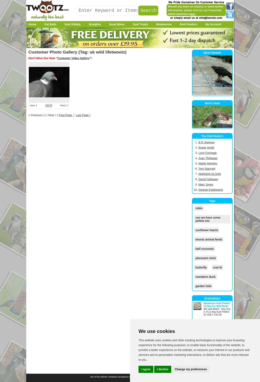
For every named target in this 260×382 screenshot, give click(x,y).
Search (148, 11)
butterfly (201, 267)
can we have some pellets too (207, 219)
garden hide (203, 286)
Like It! (49, 106)
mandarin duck (205, 276)
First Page (66, 115)
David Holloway (208, 179)
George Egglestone (210, 189)
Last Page (83, 115)
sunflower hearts (206, 230)
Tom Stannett (206, 168)
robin (199, 208)
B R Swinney (206, 142)
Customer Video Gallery (73, 58)
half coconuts (204, 248)
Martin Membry (207, 163)
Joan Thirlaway (208, 158)
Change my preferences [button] (191, 369)
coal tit (217, 267)
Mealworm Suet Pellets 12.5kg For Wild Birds (217, 305)
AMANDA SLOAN (209, 174)
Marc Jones (205, 184)
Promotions (212, 298)
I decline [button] (162, 369)
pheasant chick (205, 258)
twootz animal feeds (208, 239)
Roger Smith (206, 147)
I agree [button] (146, 369)
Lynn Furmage (207, 153)
